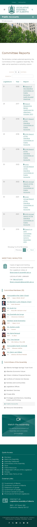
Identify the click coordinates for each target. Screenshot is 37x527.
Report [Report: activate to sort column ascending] (26, 82)
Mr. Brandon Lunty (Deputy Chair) (19, 302)
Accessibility (17, 519)
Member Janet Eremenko (16, 321)
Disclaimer (31, 517)
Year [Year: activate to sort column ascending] (17, 82)
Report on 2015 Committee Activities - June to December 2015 (27, 236)
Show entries (17, 72)
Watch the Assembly (11, 459)
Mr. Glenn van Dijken (14, 352)
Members (7, 457)
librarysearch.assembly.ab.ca (20, 272)
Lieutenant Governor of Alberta (15, 485)
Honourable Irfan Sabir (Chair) (18, 295)
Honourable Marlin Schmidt (17, 346)
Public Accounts (10, 17)
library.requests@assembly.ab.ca (22, 282)
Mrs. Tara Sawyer (13, 339)
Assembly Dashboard (11, 461)
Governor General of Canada (14, 492)
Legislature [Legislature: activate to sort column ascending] (7, 82)
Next (32, 250)
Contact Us (15, 499)
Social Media (24, 519)
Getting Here (22, 2)
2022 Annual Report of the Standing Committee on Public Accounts (28, 171)
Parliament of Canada (11, 487)
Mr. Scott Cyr (11, 308)
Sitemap (30, 519)
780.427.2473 (18, 279)
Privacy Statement (9, 519)
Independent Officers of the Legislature (18, 470)
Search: (19, 76)
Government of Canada (12, 490)
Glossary (7, 472)
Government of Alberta (12, 483)
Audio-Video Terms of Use (13, 474)
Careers (14, 2)
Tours (6, 466)
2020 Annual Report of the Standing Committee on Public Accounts (28, 203)
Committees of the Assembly (14, 463)
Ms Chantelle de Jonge (15, 314)
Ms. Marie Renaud (13, 333)
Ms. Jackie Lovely (13, 327)
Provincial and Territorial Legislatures (16, 494)
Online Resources (10, 468)
